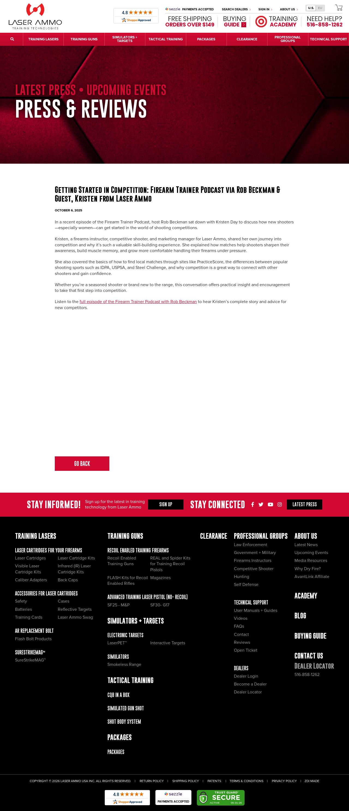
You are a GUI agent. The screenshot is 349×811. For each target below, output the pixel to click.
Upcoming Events (311, 552)
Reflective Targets (75, 609)
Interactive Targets (167, 643)
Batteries (23, 609)
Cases (63, 601)
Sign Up (165, 504)
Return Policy (152, 781)
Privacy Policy (284, 781)
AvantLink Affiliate (311, 576)
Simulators (118, 657)
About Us (289, 9)
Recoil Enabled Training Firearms (138, 550)
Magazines (160, 577)
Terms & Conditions (246, 781)
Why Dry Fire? (307, 568)
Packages (115, 752)
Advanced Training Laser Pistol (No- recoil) (147, 597)
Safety (21, 601)
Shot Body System (124, 722)
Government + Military (255, 552)
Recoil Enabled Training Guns (121, 561)
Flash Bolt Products (33, 639)
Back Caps (68, 580)
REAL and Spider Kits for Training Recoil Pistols (170, 564)
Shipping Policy (185, 781)
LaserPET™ (117, 643)
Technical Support (251, 602)
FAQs (239, 626)
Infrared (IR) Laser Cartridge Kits (74, 568)
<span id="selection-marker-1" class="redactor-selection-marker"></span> (174, 383)
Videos (240, 618)
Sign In (265, 9)
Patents (214, 781)
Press (305, 504)
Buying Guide (310, 636)
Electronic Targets (125, 635)
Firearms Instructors (252, 560)
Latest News (306, 544)
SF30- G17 (159, 605)
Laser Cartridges (30, 558)
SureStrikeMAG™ (30, 652)
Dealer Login (246, 676)
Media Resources (310, 560)
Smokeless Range (124, 664)
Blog (300, 616)
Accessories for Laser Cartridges (46, 593)
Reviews (242, 642)
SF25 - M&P (118, 605)
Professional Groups (261, 536)
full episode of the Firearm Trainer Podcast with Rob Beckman (138, 301)
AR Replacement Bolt (34, 631)
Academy (305, 596)
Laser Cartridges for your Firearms (48, 550)
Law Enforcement (250, 544)
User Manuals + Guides (255, 610)
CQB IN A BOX (118, 695)
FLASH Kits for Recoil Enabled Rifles (127, 580)
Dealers (241, 668)
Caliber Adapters (31, 580)
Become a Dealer (250, 684)
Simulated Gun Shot (125, 708)
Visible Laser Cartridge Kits (28, 568)
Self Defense (246, 584)
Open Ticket (245, 650)
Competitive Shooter (253, 568)
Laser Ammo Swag (75, 617)
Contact (241, 634)
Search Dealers (236, 9)
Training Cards (28, 617)
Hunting (241, 576)
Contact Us (308, 656)
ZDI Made (312, 781)
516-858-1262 (307, 674)
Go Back (82, 463)
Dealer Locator (248, 692)
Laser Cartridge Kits (76, 558)
